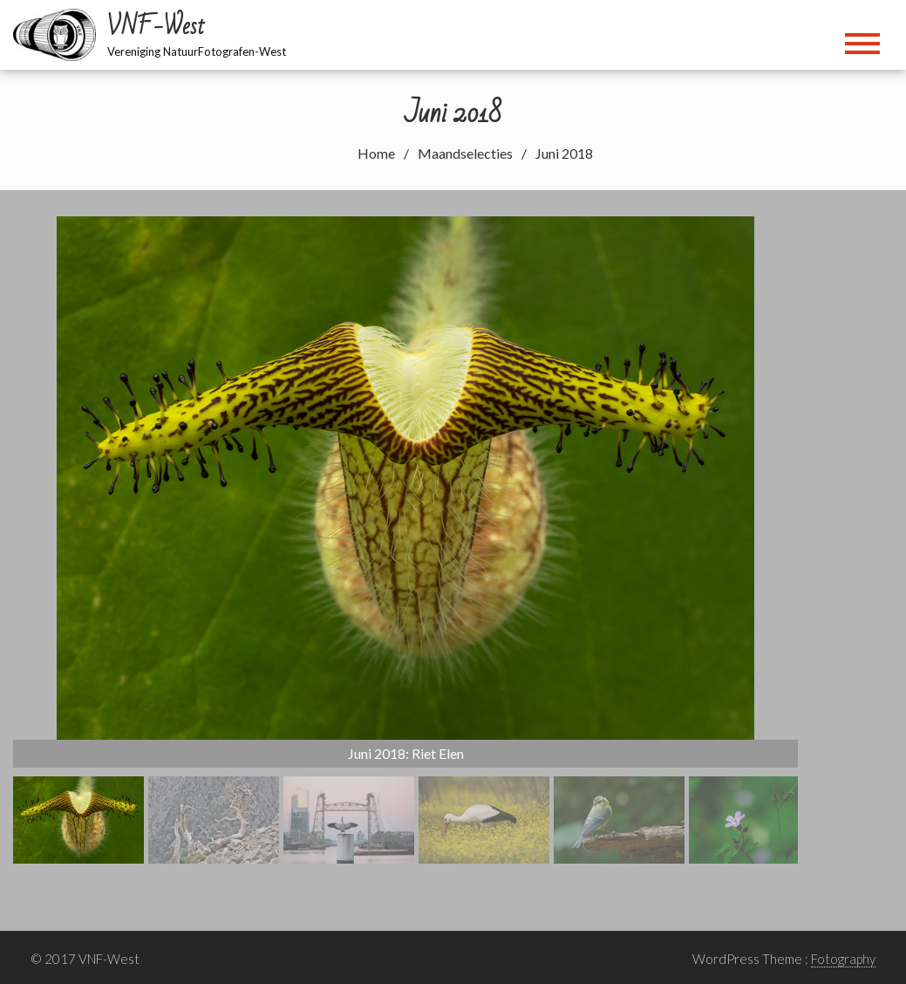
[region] (405, 540)
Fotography (843, 959)
